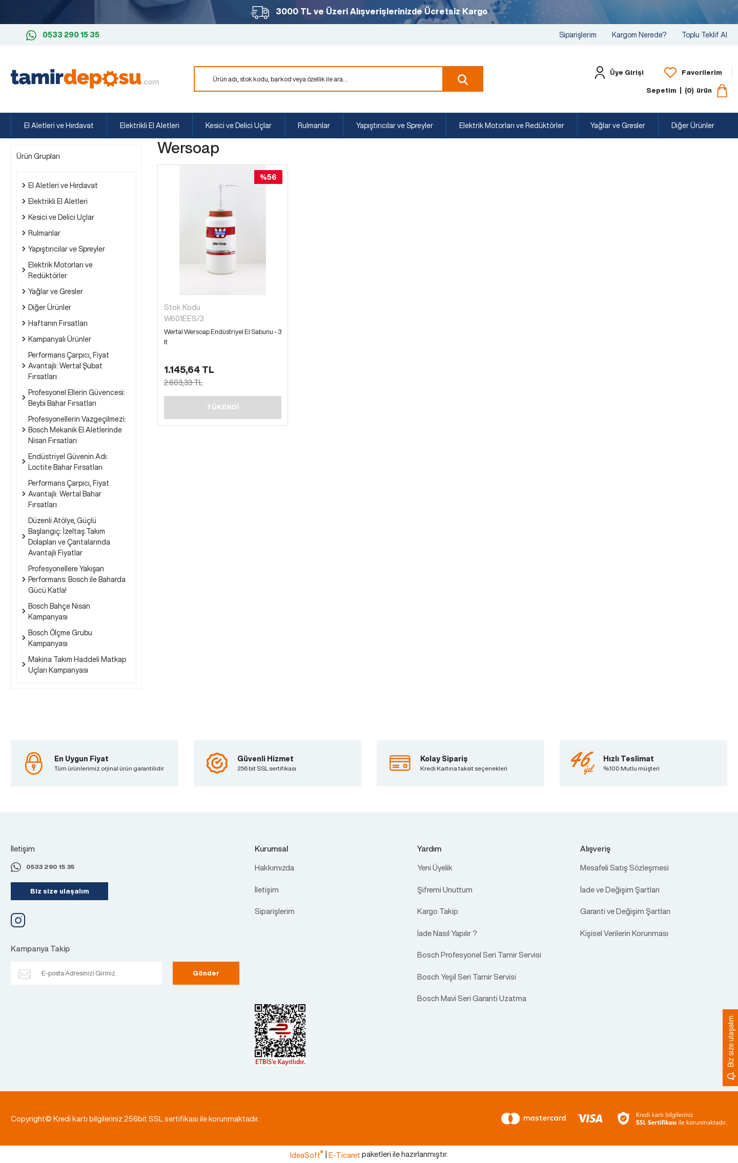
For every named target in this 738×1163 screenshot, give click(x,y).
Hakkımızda (274, 867)
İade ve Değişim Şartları (620, 889)
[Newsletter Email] (86, 973)
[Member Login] (617, 72)
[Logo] (85, 78)
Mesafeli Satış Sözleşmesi (624, 867)
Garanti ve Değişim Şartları (625, 911)
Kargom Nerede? (639, 34)
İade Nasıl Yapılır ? (447, 933)
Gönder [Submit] (206, 973)
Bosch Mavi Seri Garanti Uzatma (471, 998)
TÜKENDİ (223, 407)
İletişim (267, 889)
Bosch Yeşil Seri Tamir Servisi (466, 976)
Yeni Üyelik (435, 867)
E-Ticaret (344, 1154)
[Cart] (686, 90)
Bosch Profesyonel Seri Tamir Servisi (479, 954)
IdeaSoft (306, 1154)
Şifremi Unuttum (445, 889)
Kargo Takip (437, 911)
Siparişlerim (578, 34)
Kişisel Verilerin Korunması (624, 933)
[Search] (338, 79)
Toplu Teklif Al (704, 34)
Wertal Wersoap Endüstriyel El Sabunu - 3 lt (222, 337)
